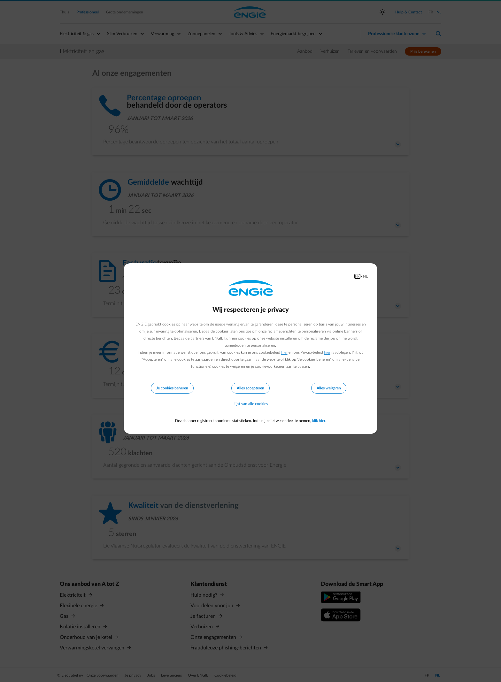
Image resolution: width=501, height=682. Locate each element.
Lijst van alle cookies (251, 404)
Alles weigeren (329, 388)
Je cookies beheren (172, 388)
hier (284, 352)
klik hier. (319, 421)
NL (365, 276)
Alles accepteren (250, 388)
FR (357, 276)
